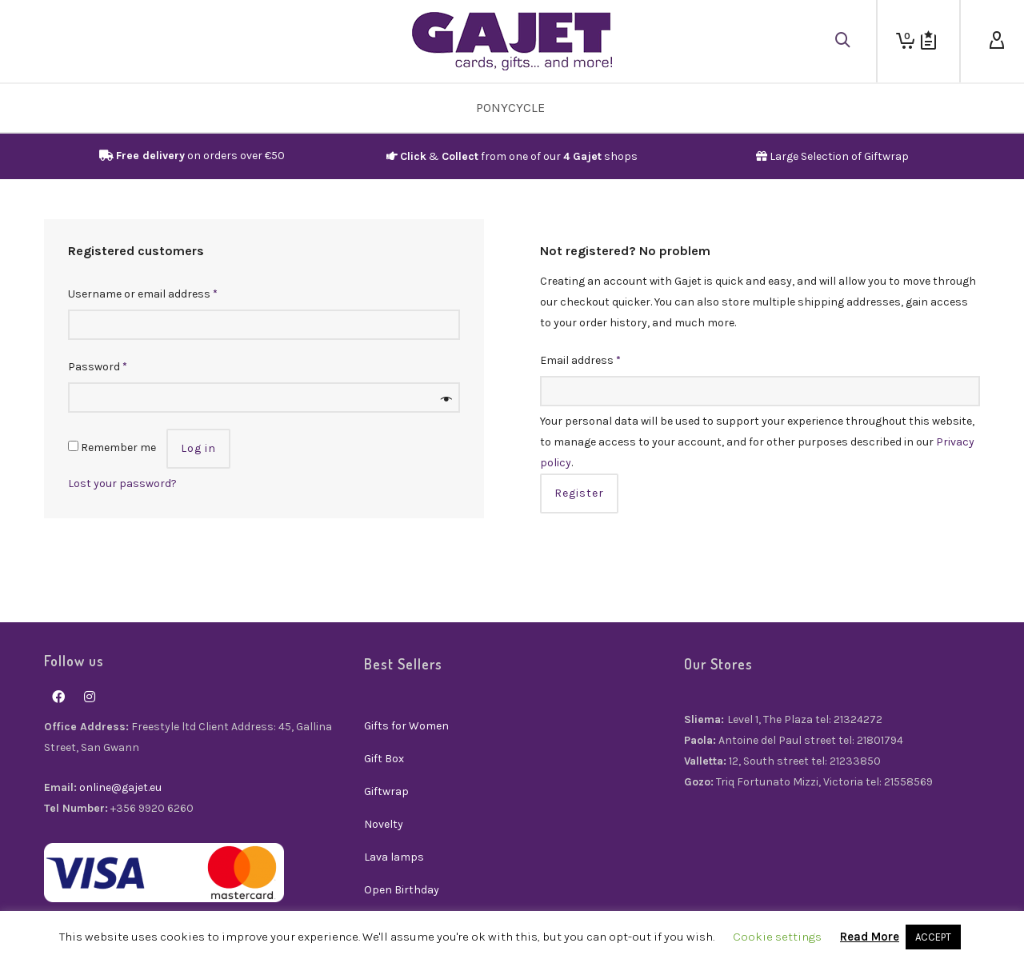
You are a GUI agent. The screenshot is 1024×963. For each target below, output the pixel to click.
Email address (580, 360)
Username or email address (143, 294)
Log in (198, 448)
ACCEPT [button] (933, 937)
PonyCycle (510, 107)
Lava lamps (394, 857)
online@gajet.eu (120, 787)
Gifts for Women (406, 726)
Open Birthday (401, 890)
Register (579, 493)
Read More (869, 936)
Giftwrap (386, 791)
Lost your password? (122, 483)
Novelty (383, 824)
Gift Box (384, 758)
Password (97, 367)
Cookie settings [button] (777, 936)
